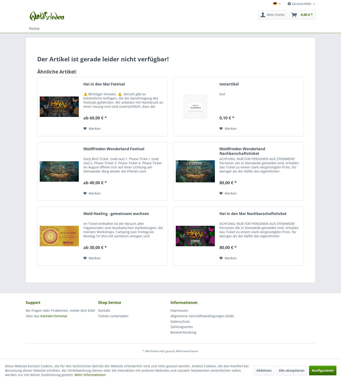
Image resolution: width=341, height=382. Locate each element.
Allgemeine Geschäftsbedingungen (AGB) (202, 316)
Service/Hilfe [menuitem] (300, 4)
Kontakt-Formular (54, 316)
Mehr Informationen (90, 375)
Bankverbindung (183, 332)
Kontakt (104, 310)
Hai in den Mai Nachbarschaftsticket (253, 213)
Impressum (179, 310)
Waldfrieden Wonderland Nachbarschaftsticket (242, 151)
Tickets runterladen (113, 316)
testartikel (229, 84)
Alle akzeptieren (291, 370)
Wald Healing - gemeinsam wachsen (116, 213)
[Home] (34, 28)
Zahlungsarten (181, 327)
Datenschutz (180, 321)
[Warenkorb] (302, 15)
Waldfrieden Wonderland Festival (113, 149)
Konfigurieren (323, 370)
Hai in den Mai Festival (104, 84)
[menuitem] (272, 15)
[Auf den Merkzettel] (92, 128)
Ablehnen (264, 370)
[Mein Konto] (272, 15)
